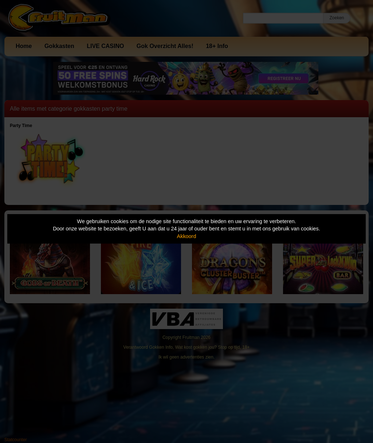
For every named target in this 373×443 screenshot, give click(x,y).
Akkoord (186, 236)
